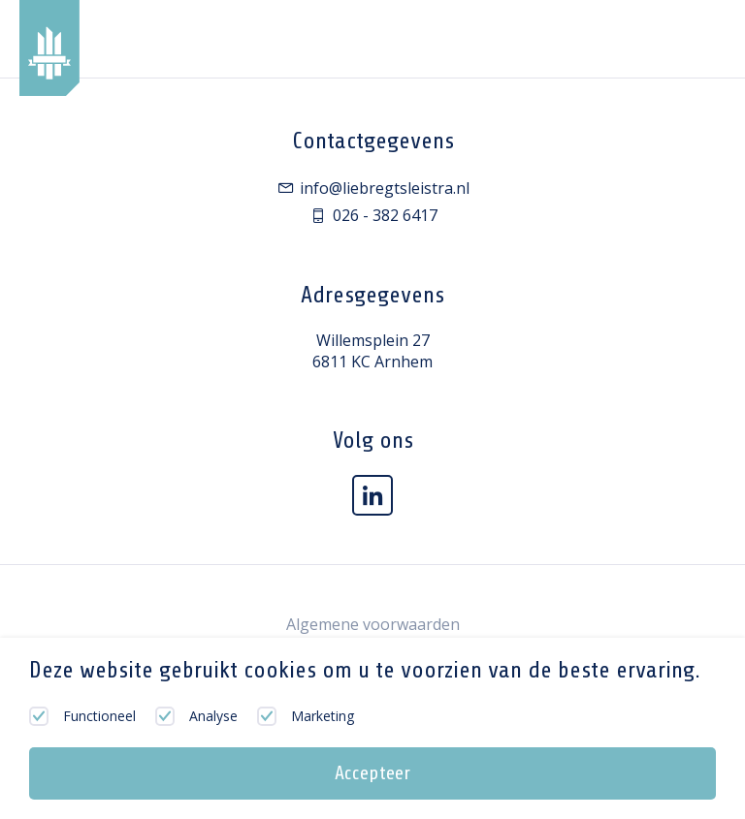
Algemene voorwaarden (373, 624)
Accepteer (372, 773)
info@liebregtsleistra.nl (372, 188)
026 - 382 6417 (372, 215)
